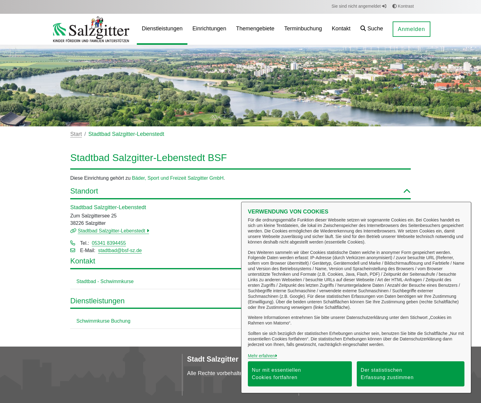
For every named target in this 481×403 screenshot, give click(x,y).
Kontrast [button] (403, 6)
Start (76, 134)
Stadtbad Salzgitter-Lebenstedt (112, 230)
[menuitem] (162, 29)
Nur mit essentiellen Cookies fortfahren (276, 373)
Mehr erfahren (261, 355)
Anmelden (411, 29)
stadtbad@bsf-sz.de (120, 250)
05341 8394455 (109, 243)
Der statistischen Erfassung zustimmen (387, 373)
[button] (372, 29)
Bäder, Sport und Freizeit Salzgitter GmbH (178, 178)
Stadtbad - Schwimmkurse (105, 281)
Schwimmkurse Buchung (103, 321)
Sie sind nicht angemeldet (359, 6)
